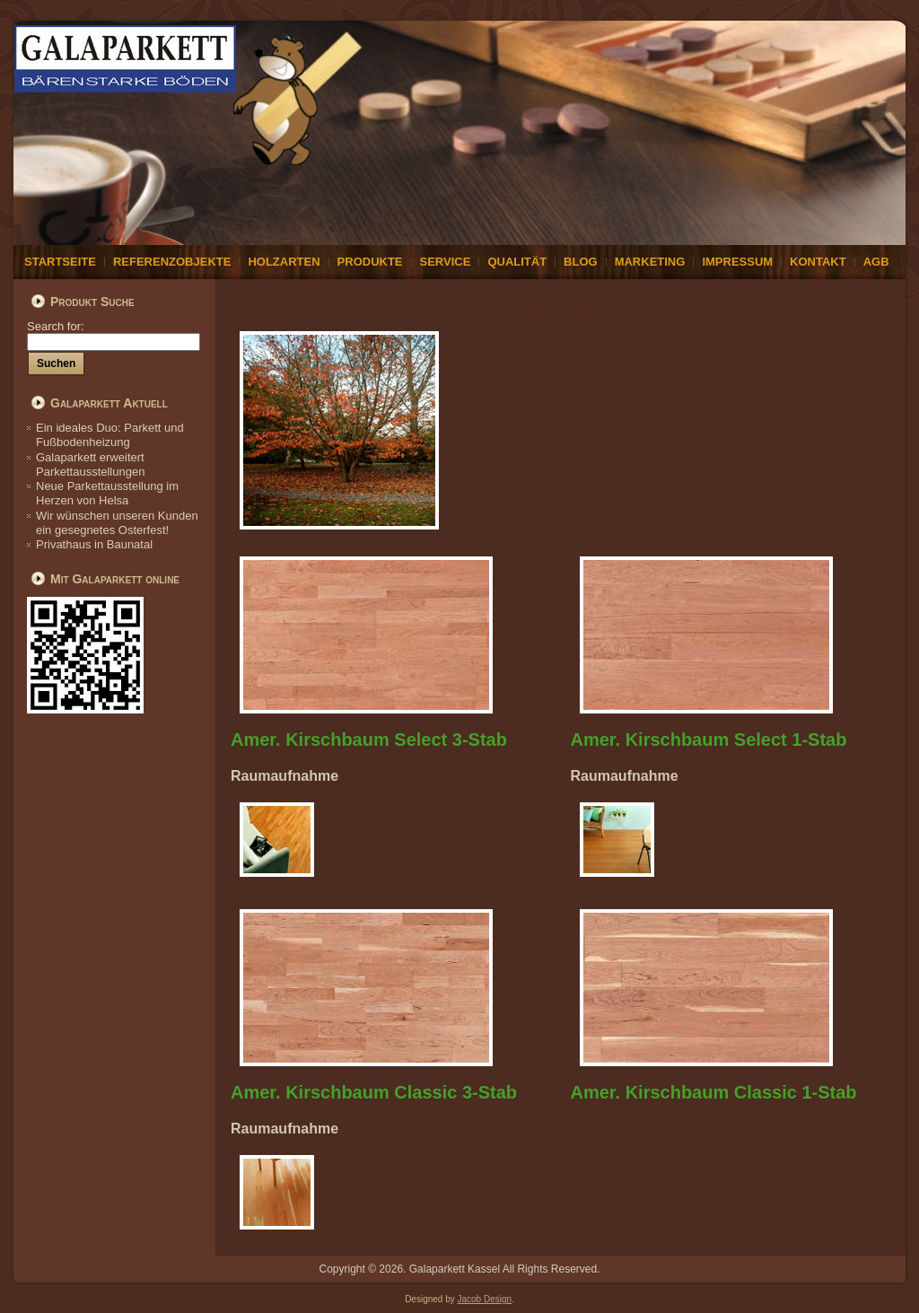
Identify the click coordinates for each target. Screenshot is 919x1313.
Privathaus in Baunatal (94, 544)
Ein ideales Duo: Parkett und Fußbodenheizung (110, 435)
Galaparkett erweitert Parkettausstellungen (90, 464)
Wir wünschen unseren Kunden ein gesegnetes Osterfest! (117, 523)
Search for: (113, 333)
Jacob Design (485, 1299)
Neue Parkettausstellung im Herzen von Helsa (107, 493)
